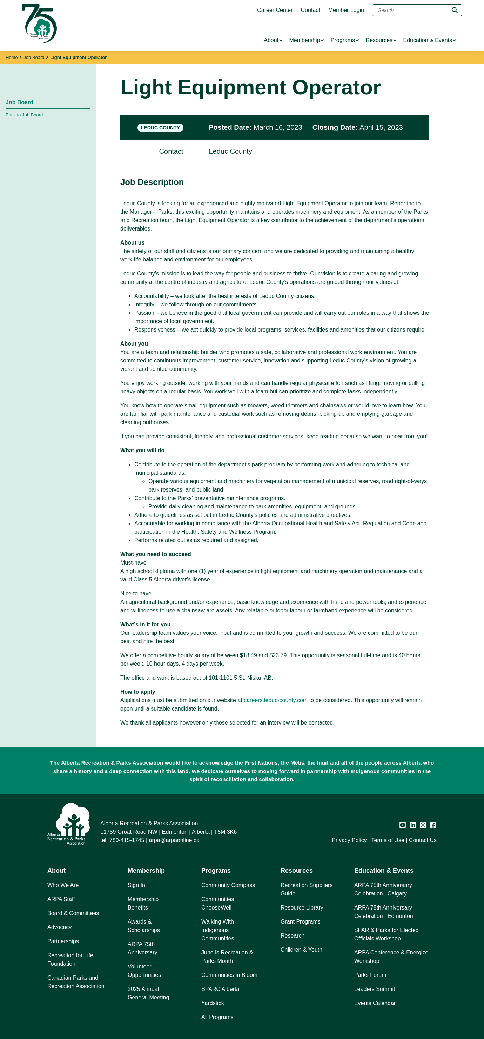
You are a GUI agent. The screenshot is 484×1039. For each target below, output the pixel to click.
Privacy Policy (349, 840)
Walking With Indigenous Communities (217, 930)
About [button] (56, 870)
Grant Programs (301, 922)
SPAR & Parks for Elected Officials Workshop (386, 934)
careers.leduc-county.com (276, 700)
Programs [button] (216, 870)
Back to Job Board (24, 115)
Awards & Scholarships (144, 926)
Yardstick (212, 1003)
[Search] (417, 10)
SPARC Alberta (220, 989)
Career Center (275, 10)
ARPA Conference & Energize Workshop (391, 957)
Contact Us (423, 840)
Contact (310, 10)
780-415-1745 (126, 840)
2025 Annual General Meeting (148, 993)
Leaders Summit (374, 989)
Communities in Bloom (229, 975)
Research (292, 936)
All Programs (217, 1017)
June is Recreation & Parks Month (227, 957)
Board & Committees (73, 913)
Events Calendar (375, 1003)
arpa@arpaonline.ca (174, 840)
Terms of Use (387, 840)
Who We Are (63, 885)
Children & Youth (301, 950)
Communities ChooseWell (217, 903)
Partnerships (63, 941)
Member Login (346, 10)
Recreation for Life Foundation (70, 959)
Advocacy (59, 927)
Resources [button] (297, 870)
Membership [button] (146, 870)
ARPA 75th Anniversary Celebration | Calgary (383, 889)
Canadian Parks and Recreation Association (76, 982)
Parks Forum (370, 975)
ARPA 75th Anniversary (142, 948)
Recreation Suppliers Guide (307, 889)
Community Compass (228, 885)
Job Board (33, 57)
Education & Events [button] (384, 870)
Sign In (136, 885)
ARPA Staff (61, 899)
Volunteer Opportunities (144, 971)
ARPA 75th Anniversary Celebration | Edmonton (383, 912)
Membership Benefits (143, 903)
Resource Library (302, 908)
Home (12, 57)
